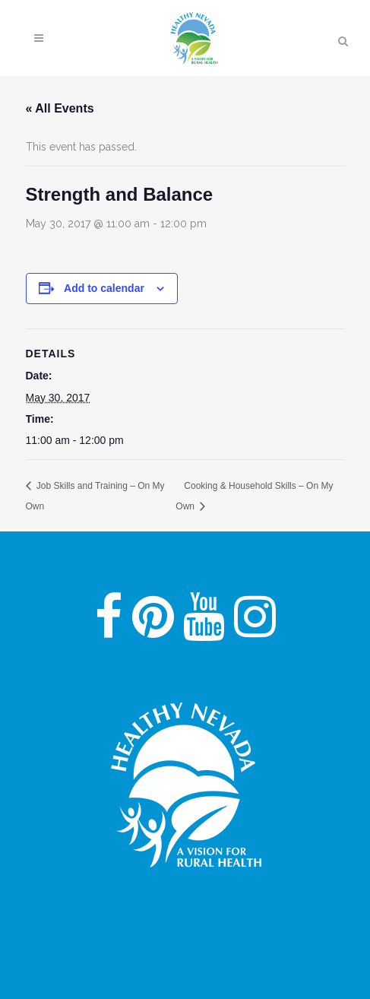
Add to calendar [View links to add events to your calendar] (104, 288)
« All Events (60, 108)
